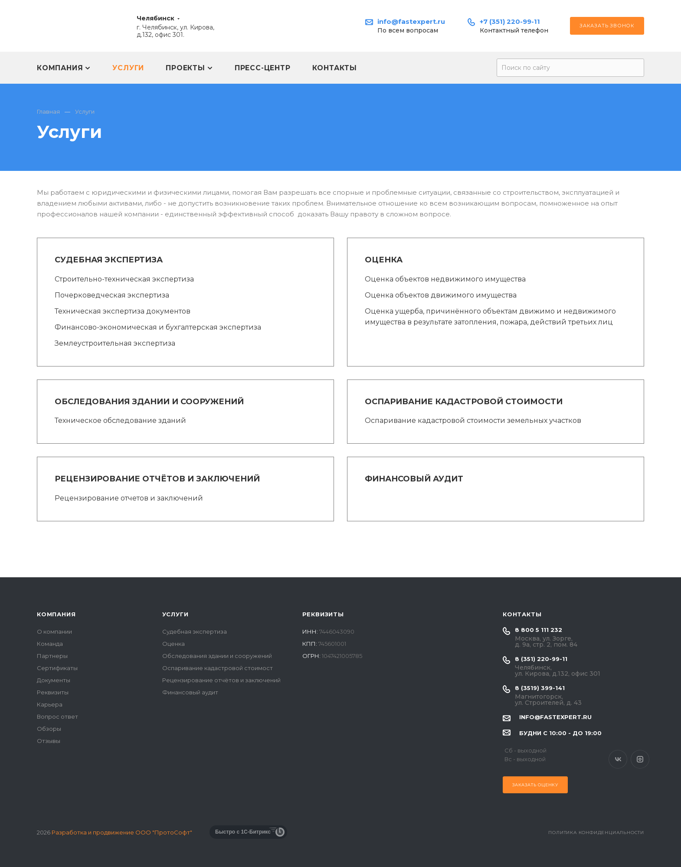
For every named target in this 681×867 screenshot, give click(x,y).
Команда (50, 643)
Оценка (384, 260)
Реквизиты (53, 692)
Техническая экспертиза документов (122, 311)
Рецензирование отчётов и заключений (157, 479)
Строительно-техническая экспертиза (124, 279)
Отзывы (48, 740)
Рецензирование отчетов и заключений (129, 498)
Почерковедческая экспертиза (112, 295)
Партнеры (52, 655)
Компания (56, 614)
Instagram (640, 759)
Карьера (49, 704)
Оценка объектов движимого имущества (441, 295)
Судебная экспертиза (109, 260)
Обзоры (49, 728)
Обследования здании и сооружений (149, 401)
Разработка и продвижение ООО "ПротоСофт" (122, 832)
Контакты (522, 614)
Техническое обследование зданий (120, 420)
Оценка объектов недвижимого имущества (445, 279)
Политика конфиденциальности (596, 832)
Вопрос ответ (57, 716)
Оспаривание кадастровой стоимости (464, 401)
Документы (53, 680)
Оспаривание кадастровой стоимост (217, 667)
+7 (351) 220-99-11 (510, 21)
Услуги (175, 614)
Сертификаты (57, 667)
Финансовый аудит (414, 479)
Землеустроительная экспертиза (115, 343)
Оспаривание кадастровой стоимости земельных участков (473, 420)
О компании (54, 631)
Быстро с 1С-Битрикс (243, 832)
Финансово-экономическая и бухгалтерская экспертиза (158, 327)
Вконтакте (618, 759)
